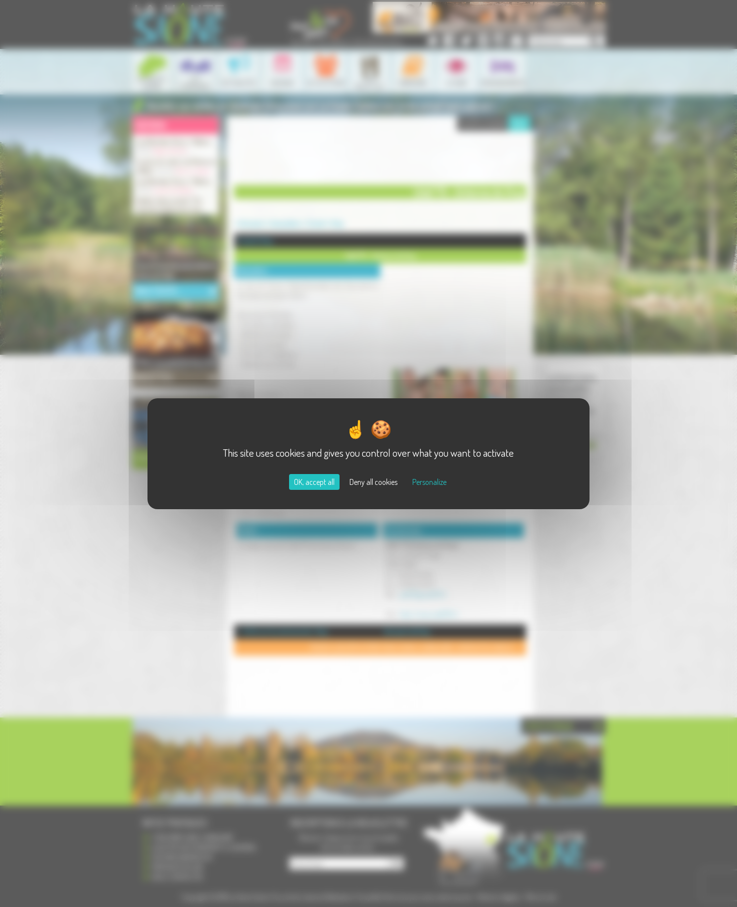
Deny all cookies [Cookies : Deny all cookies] (373, 482)
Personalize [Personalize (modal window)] (429, 482)
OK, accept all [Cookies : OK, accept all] (314, 482)
